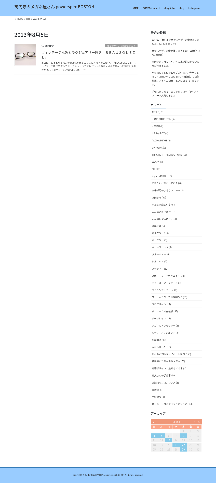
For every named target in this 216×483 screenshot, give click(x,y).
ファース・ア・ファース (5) (166, 283)
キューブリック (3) (162, 247)
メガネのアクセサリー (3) (165, 325)
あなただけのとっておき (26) (167, 183)
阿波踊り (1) (158, 396)
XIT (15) (156, 169)
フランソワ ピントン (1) (164, 290)
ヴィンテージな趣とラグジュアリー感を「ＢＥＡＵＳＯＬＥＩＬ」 (88, 55)
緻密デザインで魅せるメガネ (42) (169, 368)
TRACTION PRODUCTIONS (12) (169, 154)
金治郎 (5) (157, 389)
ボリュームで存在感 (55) (165, 311)
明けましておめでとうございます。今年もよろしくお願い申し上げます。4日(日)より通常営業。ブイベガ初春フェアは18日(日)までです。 (175, 78)
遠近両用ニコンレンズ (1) (165, 382)
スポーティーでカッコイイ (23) (168, 275)
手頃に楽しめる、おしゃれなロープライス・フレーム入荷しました (175, 93)
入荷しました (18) (161, 347)
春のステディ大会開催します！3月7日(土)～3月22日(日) (176, 52)
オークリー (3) (159, 240)
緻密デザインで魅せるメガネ (121, 45)
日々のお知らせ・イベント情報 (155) (171, 354)
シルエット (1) (159, 261)
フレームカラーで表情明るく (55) (169, 297)
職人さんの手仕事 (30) (164, 375)
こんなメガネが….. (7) (164, 211)
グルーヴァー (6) (160, 254)
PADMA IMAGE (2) (161, 140)
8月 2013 (176, 422)
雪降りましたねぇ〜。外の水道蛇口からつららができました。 (175, 63)
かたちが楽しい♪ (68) (164, 204)
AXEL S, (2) (157, 112)
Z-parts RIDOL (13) (162, 176)
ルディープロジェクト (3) (165, 332)
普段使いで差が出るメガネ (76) (168, 361)
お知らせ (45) (159, 197)
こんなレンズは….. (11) (164, 218)
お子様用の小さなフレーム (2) (168, 190)
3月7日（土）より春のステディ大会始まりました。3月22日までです (175, 41)
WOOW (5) (157, 161)
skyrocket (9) (159, 147)
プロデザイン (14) (161, 304)
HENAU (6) (157, 126)
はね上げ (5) (158, 226)
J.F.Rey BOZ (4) (160, 133)
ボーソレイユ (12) (161, 318)
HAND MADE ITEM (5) (163, 119)
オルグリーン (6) (160, 233)
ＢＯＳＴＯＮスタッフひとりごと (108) (172, 404)
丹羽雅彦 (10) (159, 340)
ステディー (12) (160, 268)
